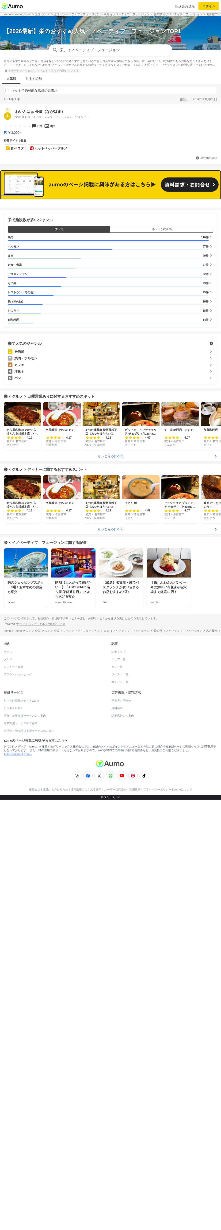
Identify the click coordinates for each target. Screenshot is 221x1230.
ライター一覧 (119, 922)
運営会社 (34, 1037)
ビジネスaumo (13, 956)
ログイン (208, 6)
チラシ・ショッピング (18, 922)
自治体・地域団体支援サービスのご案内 (29, 979)
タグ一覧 (117, 915)
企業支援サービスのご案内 (21, 971)
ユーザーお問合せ (115, 1037)
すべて (59, 477)
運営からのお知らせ (55, 1037)
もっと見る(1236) (110, 704)
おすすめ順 (34, 78)
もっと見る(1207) (110, 777)
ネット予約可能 (162, 477)
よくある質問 (92, 1037)
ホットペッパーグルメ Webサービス (42, 872)
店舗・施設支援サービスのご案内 (25, 964)
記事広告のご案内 (122, 964)
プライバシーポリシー (157, 1037)
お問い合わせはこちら (18, 1002)
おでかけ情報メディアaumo (21, 948)
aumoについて (183, 1037)
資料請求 (117, 956)
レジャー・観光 (13, 915)
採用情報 (76, 1037)
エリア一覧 (118, 907)
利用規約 (135, 1037)
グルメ (8, 907)
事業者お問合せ (121, 948)
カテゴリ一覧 (119, 930)
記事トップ (118, 900)
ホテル (8, 900)
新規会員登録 (185, 6)
